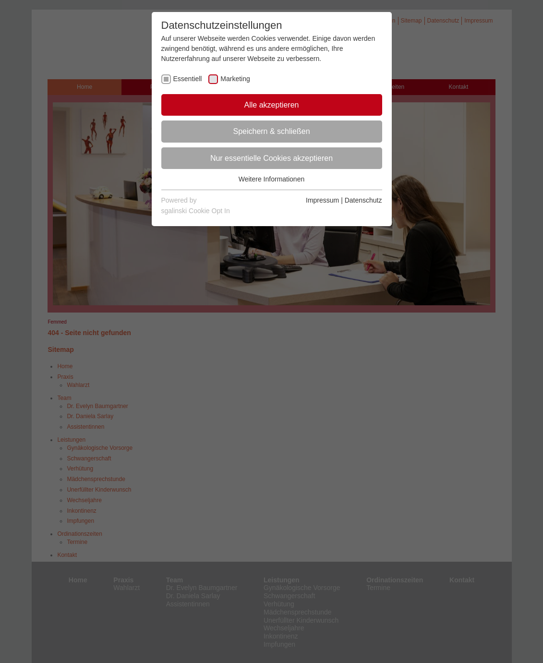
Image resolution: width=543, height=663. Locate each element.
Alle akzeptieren (271, 105)
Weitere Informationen (271, 179)
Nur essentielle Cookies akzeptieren (271, 158)
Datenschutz (363, 200)
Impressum (322, 200)
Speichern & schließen (271, 131)
